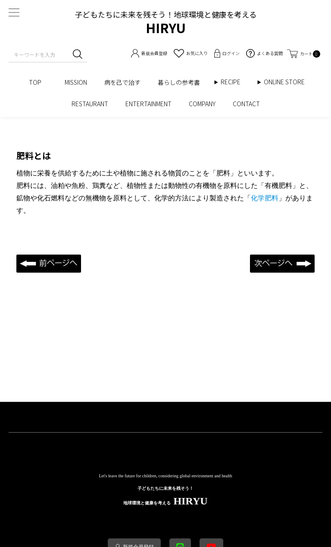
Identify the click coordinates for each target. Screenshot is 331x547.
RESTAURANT (90, 103)
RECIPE (234, 82)
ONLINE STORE (287, 82)
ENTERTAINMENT (148, 103)
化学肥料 (264, 198)
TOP (38, 82)
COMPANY (202, 103)
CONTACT (246, 103)
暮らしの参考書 (182, 82)
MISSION (76, 82)
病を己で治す (122, 82)
